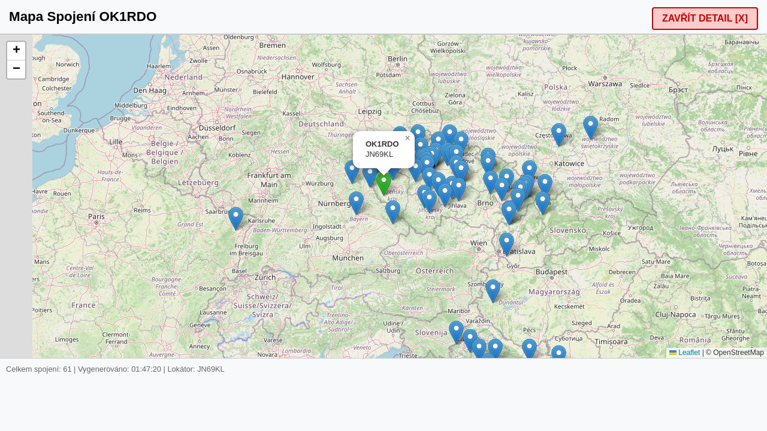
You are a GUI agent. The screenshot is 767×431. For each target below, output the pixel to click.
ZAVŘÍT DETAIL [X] (705, 18)
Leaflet (684, 352)
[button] (383, 184)
